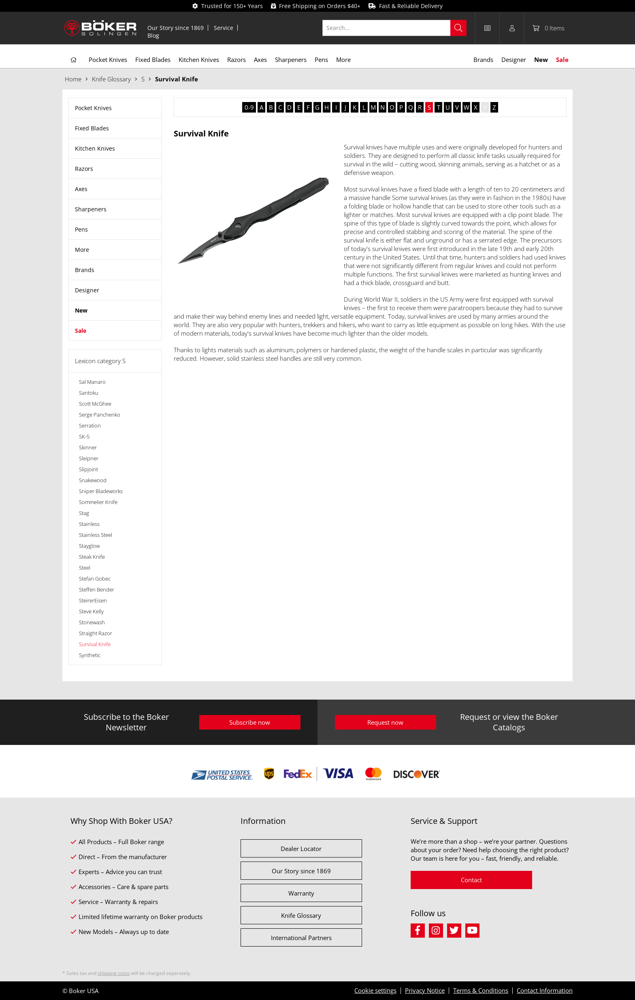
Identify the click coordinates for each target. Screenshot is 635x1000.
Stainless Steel (95, 534)
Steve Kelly (91, 611)
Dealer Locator (301, 849)
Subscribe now (249, 722)
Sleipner (88, 458)
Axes (81, 189)
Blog (153, 35)
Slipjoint (88, 469)
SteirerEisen (93, 600)
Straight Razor (95, 633)
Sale (80, 330)
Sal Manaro (92, 381)
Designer (87, 290)
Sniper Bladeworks (101, 491)
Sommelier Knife (98, 502)
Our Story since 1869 (175, 28)
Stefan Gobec (95, 578)
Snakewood (93, 480)
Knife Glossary (301, 915)
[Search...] (394, 28)
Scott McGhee (95, 403)
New (81, 310)
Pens (81, 229)
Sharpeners (91, 209)
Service (223, 28)
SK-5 (84, 436)
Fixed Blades (92, 128)
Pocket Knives (93, 108)
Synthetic (89, 655)
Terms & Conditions (480, 990)
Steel (84, 567)
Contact (471, 880)
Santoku (88, 392)
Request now (385, 722)
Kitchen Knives (95, 148)
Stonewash (92, 622)
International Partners (301, 938)
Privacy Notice (425, 990)
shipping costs (114, 973)
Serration (90, 425)
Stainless (89, 524)
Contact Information (545, 990)
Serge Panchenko (99, 414)
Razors (84, 168)
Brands (84, 270)
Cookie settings (375, 990)
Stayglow (89, 545)
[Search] (458, 28)
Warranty (301, 893)
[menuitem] (175, 28)
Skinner (88, 447)
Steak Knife (92, 556)
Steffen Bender (96, 589)
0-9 (249, 107)
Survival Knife (95, 644)
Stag (84, 513)
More (82, 249)
